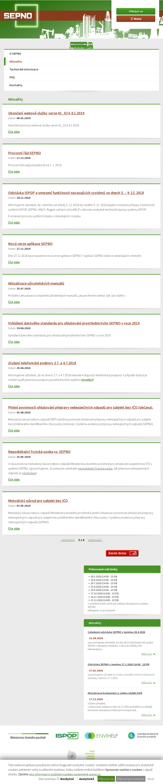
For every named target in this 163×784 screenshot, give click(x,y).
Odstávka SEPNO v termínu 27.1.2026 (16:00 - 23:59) (118, 664)
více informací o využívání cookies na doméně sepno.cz (64, 774)
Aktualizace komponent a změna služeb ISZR (115, 693)
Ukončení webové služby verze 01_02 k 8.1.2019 (46, 113)
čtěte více (146, 654)
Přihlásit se (136, 11)
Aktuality (15, 61)
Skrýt (150, 779)
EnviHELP (88, 380)
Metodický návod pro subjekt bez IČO (38, 501)
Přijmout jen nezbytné (130, 779)
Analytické (86, 779)
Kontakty (15, 85)
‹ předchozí (67, 540)
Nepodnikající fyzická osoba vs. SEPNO (39, 452)
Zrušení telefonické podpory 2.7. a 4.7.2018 (42, 363)
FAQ (12, 77)
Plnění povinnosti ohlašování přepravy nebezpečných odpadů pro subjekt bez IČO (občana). (80, 407)
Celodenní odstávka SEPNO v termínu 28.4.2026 (116, 632)
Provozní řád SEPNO (24, 153)
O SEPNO (15, 53)
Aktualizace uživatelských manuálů (36, 283)
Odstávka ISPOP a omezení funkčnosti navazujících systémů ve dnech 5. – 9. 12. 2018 (76, 193)
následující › (95, 540)
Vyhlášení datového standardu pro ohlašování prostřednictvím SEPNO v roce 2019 (74, 323)
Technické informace (23, 69)
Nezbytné (67, 779)
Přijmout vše (106, 779)
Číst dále (14, 132)
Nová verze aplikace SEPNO (30, 244)
